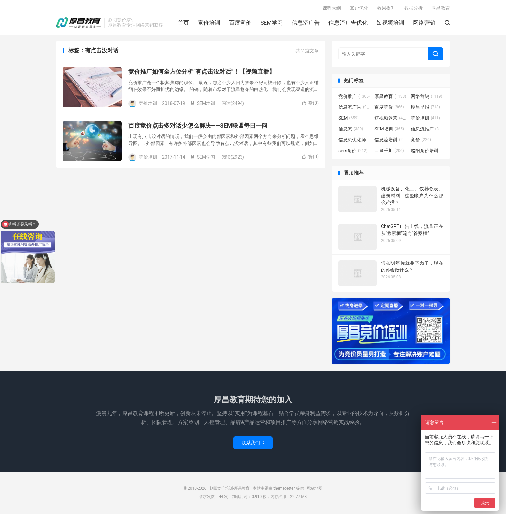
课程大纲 (332, 8)
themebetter (284, 489)
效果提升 (386, 8)
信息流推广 (427, 130)
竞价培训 (209, 23)
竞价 (421, 141)
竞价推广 (354, 97)
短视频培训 (390, 23)
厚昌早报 (425, 108)
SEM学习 (271, 23)
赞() (310, 104)
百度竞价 (240, 23)
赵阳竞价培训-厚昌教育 (78, 23)
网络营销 (424, 23)
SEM (348, 119)
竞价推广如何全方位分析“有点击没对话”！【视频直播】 (201, 72)
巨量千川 (389, 151)
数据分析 (413, 8)
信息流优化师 (354, 141)
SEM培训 (203, 104)
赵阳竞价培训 (427, 151)
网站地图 (314, 489)
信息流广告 (306, 23)
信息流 (350, 130)
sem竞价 (352, 151)
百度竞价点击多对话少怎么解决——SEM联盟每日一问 (197, 126)
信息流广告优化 (348, 23)
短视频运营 (390, 119)
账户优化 (359, 8)
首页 (183, 23)
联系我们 (253, 444)
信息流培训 (390, 141)
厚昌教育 (441, 8)
